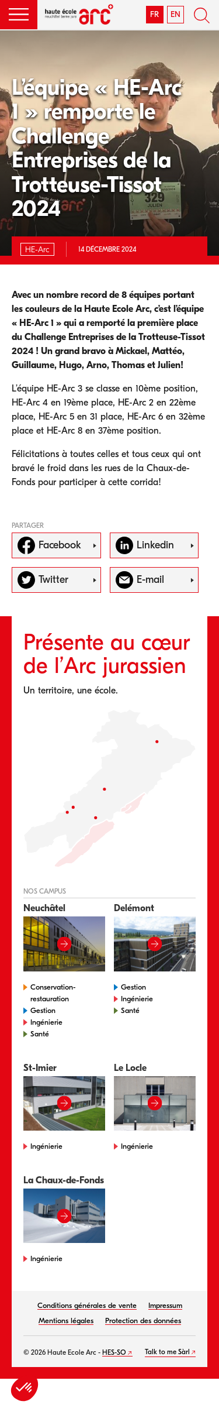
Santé (39, 1033)
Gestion (42, 1010)
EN (175, 14)
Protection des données (143, 1320)
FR (154, 14)
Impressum (165, 1305)
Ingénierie (46, 1022)
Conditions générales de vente (87, 1305)
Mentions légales (66, 1320)
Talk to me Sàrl (167, 1352)
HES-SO (114, 1352)
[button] (18, 14)
